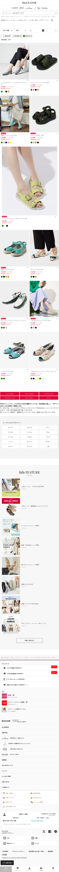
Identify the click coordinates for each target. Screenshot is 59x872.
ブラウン (10, 432)
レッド (11, 441)
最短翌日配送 (35, 793)
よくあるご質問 (6, 776)
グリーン (26, 36)
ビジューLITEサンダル (37, 135)
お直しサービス (8, 798)
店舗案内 (4, 760)
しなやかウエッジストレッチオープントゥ (43, 371)
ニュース (4, 771)
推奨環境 (50, 851)
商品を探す (7, 863)
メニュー (6, 869)
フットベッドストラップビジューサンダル (14, 218)
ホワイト (10, 427)
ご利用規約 (5, 851)
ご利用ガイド (5, 787)
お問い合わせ (5, 782)
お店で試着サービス (9, 806)
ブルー (48, 432)
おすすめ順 (6, 30)
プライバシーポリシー (18, 851)
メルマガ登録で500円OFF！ (30, 667)
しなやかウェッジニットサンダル (41, 320)
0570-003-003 (37, 821)
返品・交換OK (8, 793)
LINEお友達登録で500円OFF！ (30, 672)
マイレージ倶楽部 (37, 802)
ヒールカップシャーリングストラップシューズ (14, 83)
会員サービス (7, 802)
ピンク (48, 437)
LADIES (15, 8)
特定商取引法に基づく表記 (36, 851)
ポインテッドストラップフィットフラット (13, 320)
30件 (17, 30)
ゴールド (29, 446)
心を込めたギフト (36, 798)
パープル (10, 437)
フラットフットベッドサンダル (40, 82)
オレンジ (29, 441)
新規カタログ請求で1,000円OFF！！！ (16, 685)
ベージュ (29, 432)
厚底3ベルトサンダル (7, 269)
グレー (48, 427)
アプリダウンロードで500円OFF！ (15, 679)
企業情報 (4, 854)
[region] (29, 8)
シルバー (10, 446)
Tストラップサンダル (37, 269)
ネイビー (48, 441)
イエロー (29, 437)
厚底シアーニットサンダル (9, 135)
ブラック (29, 427)
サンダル (17, 36)
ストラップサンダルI (7, 371)
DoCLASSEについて (7, 765)
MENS (21, 8)
